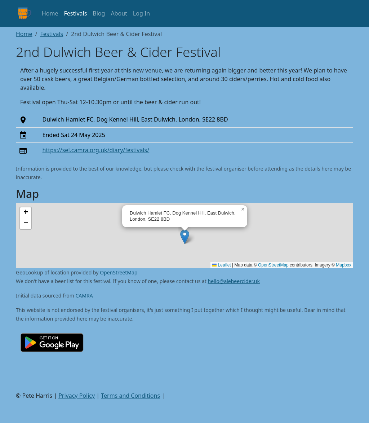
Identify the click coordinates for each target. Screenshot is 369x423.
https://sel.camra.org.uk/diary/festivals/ (96, 150)
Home (50, 13)
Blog (99, 13)
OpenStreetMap (273, 265)
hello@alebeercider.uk (234, 281)
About (119, 13)
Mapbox (343, 265)
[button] (184, 236)
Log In (141, 13)
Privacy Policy (76, 396)
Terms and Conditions (130, 396)
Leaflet (221, 265)
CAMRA (84, 295)
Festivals (75, 13)
